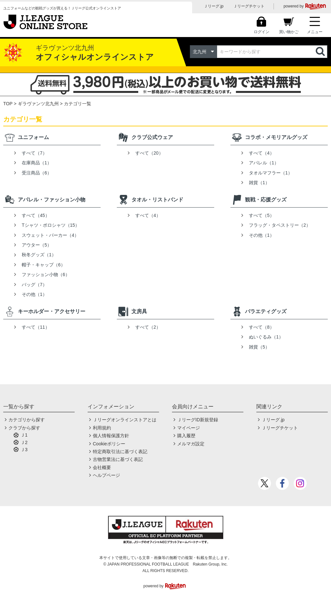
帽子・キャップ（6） (43, 264)
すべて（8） (261, 327)
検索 (321, 51)
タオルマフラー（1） (270, 172)
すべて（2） (148, 327)
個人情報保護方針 (111, 435)
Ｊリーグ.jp (214, 6)
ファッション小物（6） (46, 274)
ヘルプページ (106, 475)
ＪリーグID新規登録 (197, 419)
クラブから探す (24, 427)
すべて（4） (261, 153)
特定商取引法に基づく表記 (120, 451)
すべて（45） (36, 215)
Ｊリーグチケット (248, 6)
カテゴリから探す (26, 419)
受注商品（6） (37, 172)
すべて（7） (34, 153)
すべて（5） (261, 215)
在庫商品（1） (37, 162)
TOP (8, 103)
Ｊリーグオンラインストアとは (124, 419)
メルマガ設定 (190, 443)
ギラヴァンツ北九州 (38, 103)
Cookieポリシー (109, 443)
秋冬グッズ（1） (39, 254)
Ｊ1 (24, 435)
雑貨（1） (259, 182)
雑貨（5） (259, 347)
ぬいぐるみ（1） (266, 336)
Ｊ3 (24, 449)
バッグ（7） (34, 284)
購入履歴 (186, 435)
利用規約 (102, 427)
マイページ (188, 427)
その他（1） (34, 294)
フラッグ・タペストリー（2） (280, 225)
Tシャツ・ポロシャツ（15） (51, 225)
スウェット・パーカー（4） (50, 235)
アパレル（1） (264, 162)
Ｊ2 (24, 442)
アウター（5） (37, 245)
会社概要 (102, 467)
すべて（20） (149, 153)
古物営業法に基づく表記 (118, 459)
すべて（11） (36, 327)
